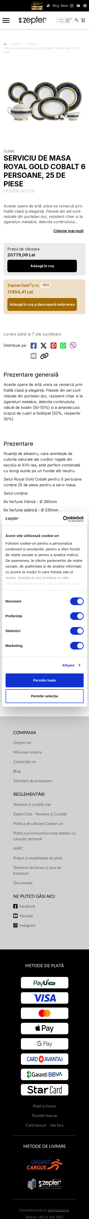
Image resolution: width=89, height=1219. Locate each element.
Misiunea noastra (27, 752)
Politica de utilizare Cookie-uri (38, 824)
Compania (24, 733)
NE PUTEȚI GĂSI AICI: (34, 896)
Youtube (26, 916)
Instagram (27, 925)
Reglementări (29, 794)
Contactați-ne (24, 762)
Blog (17, 771)
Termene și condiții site (32, 805)
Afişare (68, 665)
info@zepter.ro (58, 1210)
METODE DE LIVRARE (44, 1146)
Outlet (17, 44)
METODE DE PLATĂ (44, 966)
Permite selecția (44, 696)
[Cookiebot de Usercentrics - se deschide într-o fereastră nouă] (63, 519)
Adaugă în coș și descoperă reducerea (42, 304)
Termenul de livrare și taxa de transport (37, 870)
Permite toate (44, 680)
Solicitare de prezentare (32, 781)
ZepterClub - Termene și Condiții (40, 814)
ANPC (18, 849)
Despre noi (22, 743)
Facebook (27, 906)
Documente (23, 883)
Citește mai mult (68, 230)
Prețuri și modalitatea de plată (37, 858)
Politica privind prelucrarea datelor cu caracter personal (44, 836)
